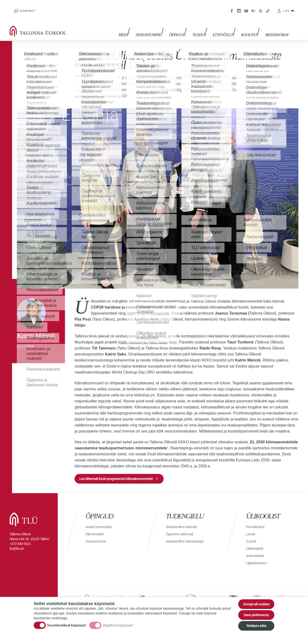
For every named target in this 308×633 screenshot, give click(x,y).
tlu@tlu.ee (17, 544)
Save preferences (253, 611)
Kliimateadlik (161, 306)
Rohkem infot (253, 624)
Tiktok (267, 7)
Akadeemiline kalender (184, 522)
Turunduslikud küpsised (66, 622)
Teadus (206, 26)
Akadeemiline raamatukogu (188, 536)
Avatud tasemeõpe (101, 522)
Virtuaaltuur (260, 7)
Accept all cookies (253, 598)
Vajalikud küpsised (118, 622)
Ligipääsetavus (258, 558)
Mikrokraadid (96, 529)
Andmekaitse (256, 551)
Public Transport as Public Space (146, 335)
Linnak (251, 529)
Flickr (253, 7)
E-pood (252, 536)
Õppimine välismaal (181, 529)
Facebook (231, 7)
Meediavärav (277, 26)
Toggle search (301, 24)
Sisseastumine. (161, 26)
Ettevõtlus (228, 26)
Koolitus (252, 26)
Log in (289, 7)
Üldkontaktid (256, 544)
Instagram (239, 7)
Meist (138, 26)
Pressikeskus (256, 522)
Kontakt (23, 7)
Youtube (246, 7)
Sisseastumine (97, 536)
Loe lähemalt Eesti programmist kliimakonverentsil (122, 473)
